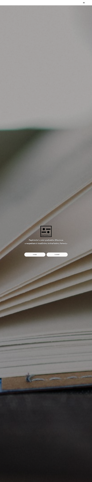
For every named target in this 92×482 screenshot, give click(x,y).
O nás (35, 254)
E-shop (57, 254)
